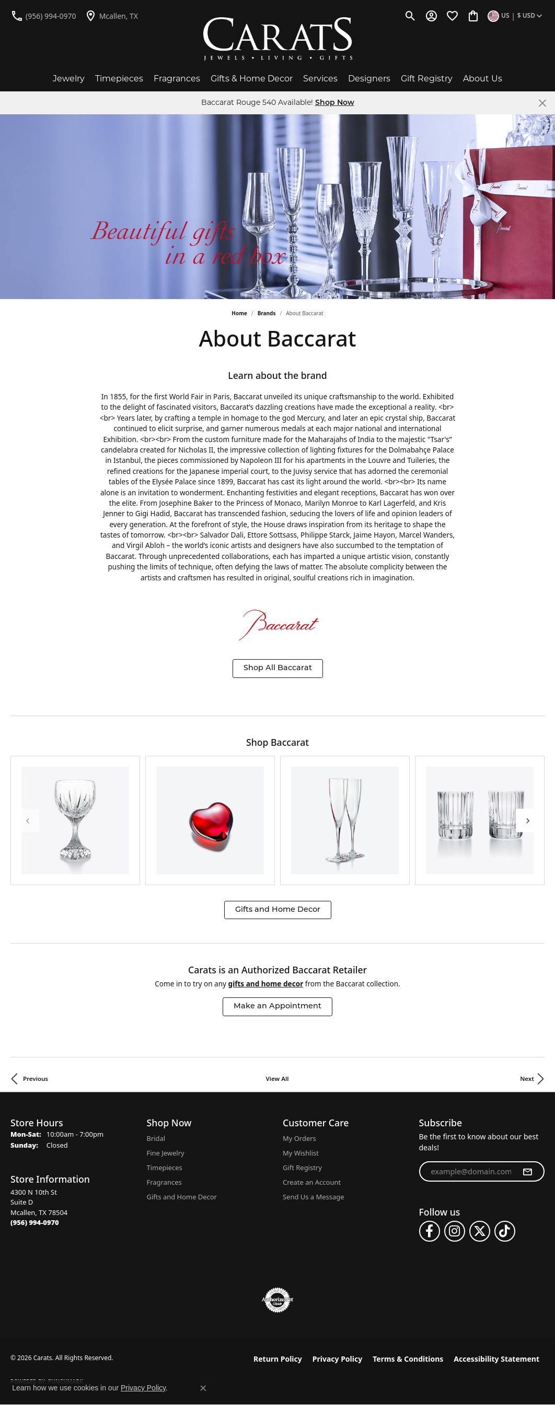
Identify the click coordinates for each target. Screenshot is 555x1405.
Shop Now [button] (334, 103)
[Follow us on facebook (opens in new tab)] (429, 1231)
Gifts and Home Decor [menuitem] (182, 1196)
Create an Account (312, 1182)
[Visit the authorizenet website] (277, 1300)
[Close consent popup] (203, 1388)
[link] (43, 15)
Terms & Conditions (408, 1359)
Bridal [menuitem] (156, 1138)
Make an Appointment (277, 1006)
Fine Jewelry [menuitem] (165, 1153)
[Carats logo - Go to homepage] (277, 39)
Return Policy (277, 1359)
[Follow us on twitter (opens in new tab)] (479, 1231)
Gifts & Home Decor (252, 79)
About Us (482, 79)
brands (267, 313)
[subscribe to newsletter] (527, 1171)
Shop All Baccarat (278, 668)
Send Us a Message (313, 1196)
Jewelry (69, 79)
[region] (277, 820)
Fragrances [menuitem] (164, 1182)
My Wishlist (301, 1153)
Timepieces (119, 79)
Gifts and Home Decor (277, 910)
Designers (369, 79)
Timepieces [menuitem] (164, 1167)
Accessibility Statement (496, 1359)
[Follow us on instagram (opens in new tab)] (454, 1231)
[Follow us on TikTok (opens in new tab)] (504, 1231)
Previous (35, 1078)
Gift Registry (427, 79)
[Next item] (527, 820)
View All (277, 1078)
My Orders (299, 1138)
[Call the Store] (34, 1222)
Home (239, 313)
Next (527, 1078)
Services (320, 79)
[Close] (542, 103)
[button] (410, 15)
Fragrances (177, 79)
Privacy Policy (337, 1359)
